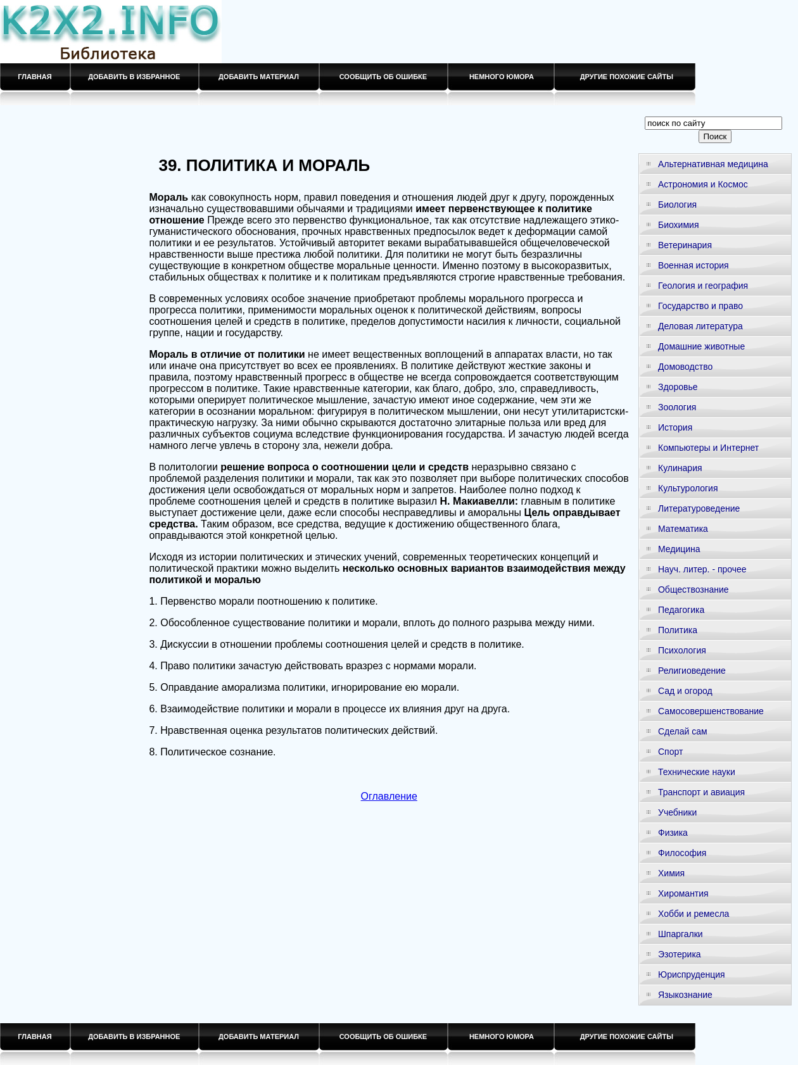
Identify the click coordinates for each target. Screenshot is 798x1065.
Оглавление (389, 796)
